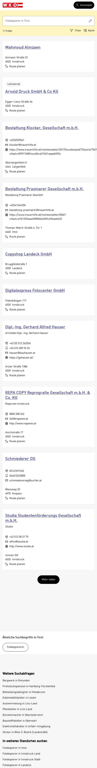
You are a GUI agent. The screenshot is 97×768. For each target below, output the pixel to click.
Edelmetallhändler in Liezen (19, 698)
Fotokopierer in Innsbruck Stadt (21, 759)
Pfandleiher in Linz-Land (17, 709)
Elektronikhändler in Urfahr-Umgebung (26, 726)
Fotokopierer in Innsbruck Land (21, 753)
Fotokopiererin (15, 647)
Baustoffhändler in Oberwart (20, 721)
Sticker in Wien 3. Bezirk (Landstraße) (25, 732)
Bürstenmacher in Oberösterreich (23, 715)
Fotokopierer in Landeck (17, 765)
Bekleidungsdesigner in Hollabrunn (24, 692)
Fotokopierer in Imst (15, 748)
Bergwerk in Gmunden (16, 680)
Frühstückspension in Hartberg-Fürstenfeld (29, 686)
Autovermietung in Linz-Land (20, 703)
